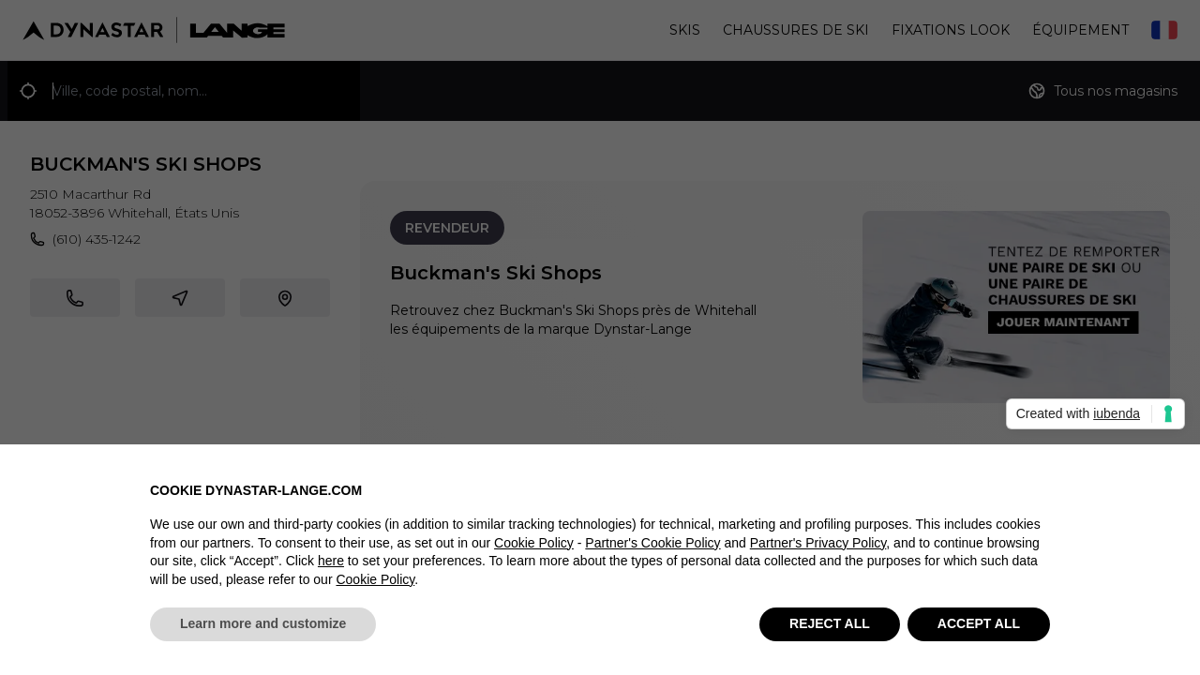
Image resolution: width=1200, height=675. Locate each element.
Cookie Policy (534, 542)
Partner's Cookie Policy (652, 542)
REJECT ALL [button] (829, 624)
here (331, 561)
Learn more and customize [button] (263, 624)
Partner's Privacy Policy (818, 542)
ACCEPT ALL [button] (979, 624)
